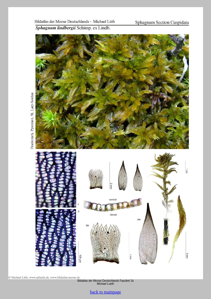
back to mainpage (105, 292)
